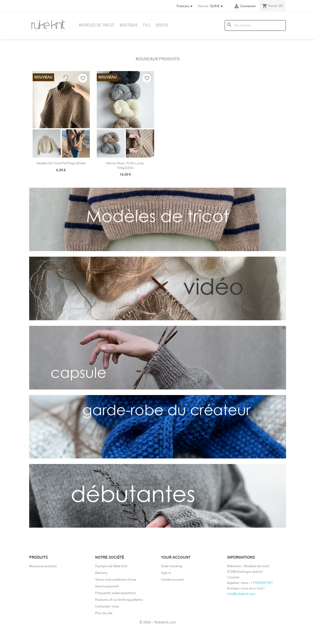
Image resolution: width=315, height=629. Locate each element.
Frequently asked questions (115, 593)
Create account (172, 579)
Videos (162, 25)
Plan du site (103, 613)
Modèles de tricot (97, 25)
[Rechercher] (255, 25)
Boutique (129, 25)
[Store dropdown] (185, 6)
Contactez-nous (107, 606)
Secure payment (107, 586)
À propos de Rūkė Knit (111, 566)
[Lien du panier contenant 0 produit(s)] (272, 6)
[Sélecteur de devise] (217, 6)
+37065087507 (262, 583)
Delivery (101, 573)
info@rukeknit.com (241, 594)
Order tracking (171, 566)
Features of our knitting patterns (119, 599)
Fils (146, 25)
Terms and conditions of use (115, 579)
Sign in (166, 573)
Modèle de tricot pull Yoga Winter (61, 163)
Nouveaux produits (158, 59)
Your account (175, 557)
